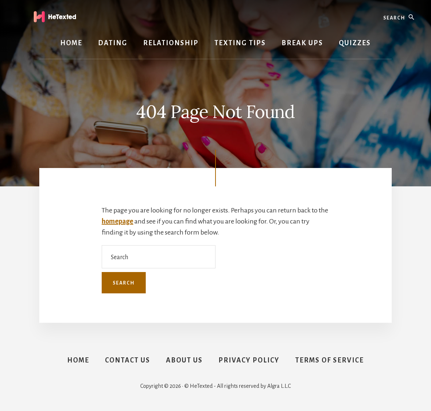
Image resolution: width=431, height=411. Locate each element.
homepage (117, 221)
